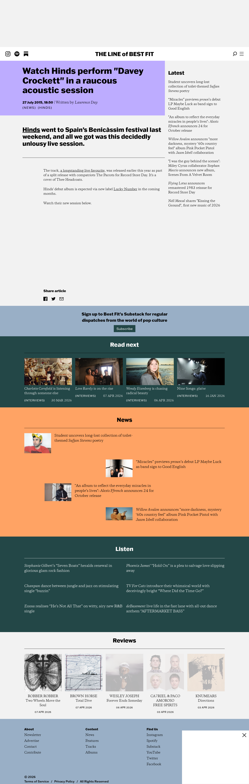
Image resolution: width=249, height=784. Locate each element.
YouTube (153, 752)
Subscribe (124, 328)
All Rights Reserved (94, 781)
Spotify (152, 741)
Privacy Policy (64, 781)
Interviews (34, 400)
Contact (30, 747)
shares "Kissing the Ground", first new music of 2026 (194, 203)
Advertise (31, 741)
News (29, 108)
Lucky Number (125, 189)
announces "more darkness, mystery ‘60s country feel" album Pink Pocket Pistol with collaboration (193, 146)
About (29, 729)
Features (92, 741)
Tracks (90, 747)
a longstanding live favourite (82, 170)
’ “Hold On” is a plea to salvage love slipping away (175, 568)
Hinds (31, 129)
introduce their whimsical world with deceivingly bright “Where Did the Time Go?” (168, 589)
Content (91, 729)
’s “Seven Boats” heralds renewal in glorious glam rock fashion (68, 568)
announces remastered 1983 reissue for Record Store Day (190, 188)
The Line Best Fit (124, 54)
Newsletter (32, 735)
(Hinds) (45, 107)
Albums (91, 752)
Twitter (152, 758)
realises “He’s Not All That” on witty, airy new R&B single (73, 609)
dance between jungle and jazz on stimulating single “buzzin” (71, 589)
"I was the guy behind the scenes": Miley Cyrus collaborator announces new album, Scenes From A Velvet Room (194, 168)
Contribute (32, 752)
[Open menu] (242, 54)
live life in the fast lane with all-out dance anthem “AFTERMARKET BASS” (171, 609)
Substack (153, 747)
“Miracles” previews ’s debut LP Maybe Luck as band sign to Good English (194, 104)
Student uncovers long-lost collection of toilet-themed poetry (193, 86)
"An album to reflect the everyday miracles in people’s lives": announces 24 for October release (194, 124)
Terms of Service (36, 781)
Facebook (154, 764)
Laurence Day (86, 102)
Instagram (155, 735)
